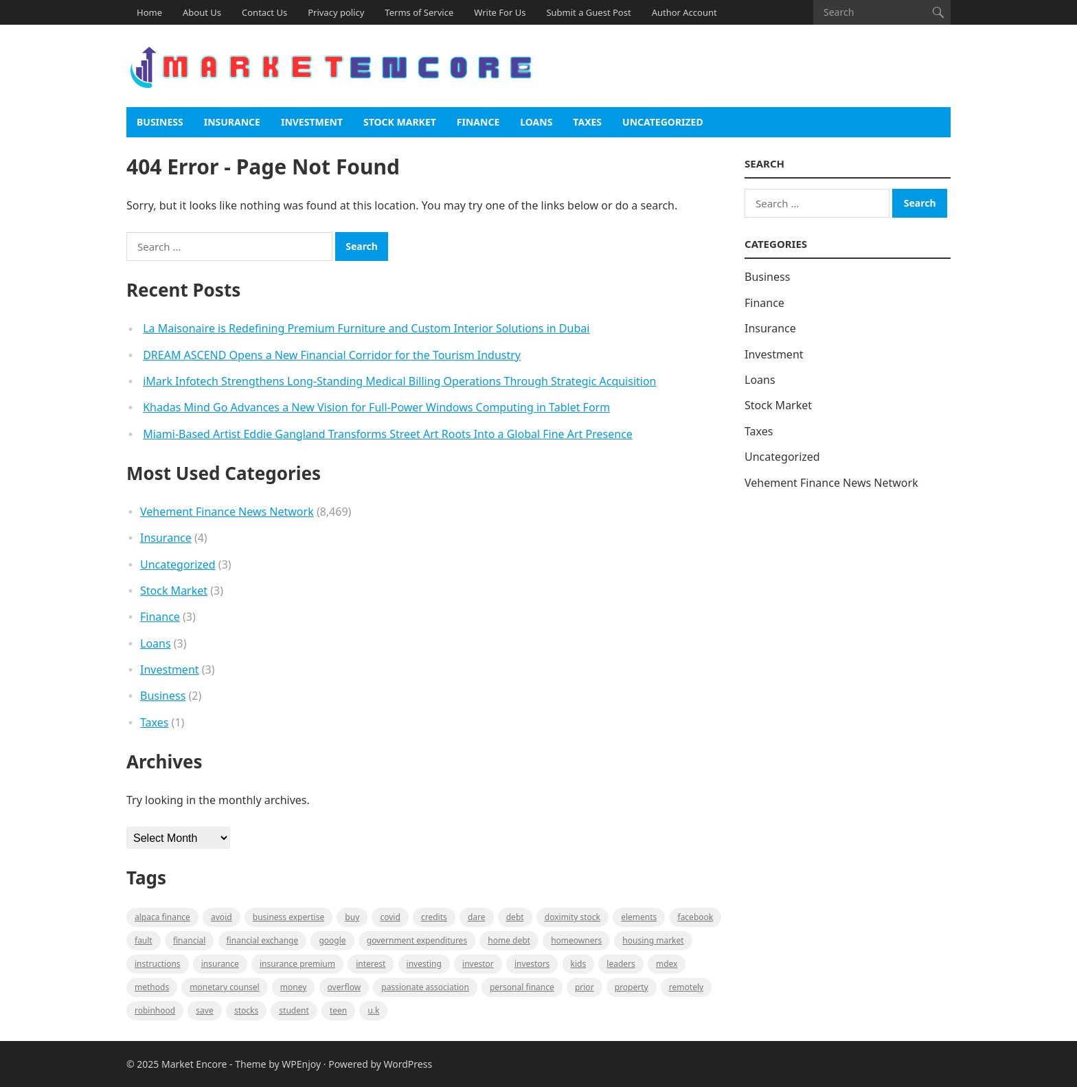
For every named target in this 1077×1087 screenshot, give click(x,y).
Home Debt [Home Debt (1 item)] (509, 940)
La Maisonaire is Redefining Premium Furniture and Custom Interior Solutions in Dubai (366, 328)
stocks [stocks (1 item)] (246, 1010)
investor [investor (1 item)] (478, 964)
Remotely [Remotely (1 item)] (686, 987)
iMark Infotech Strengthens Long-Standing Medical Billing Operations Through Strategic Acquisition (399, 381)
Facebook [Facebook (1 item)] (696, 917)
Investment (312, 121)
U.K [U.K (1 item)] (373, 1010)
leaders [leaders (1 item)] (620, 964)
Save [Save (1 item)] (204, 1010)
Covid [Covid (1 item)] (390, 917)
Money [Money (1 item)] (293, 987)
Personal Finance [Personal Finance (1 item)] (522, 987)
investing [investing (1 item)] (424, 964)
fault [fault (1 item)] (143, 940)
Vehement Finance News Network (227, 511)
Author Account (684, 12)
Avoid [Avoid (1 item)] (221, 917)
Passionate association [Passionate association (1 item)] (425, 987)
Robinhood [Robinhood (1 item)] (155, 1010)
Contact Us (264, 12)
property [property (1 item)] (631, 987)
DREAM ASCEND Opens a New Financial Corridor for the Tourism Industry (332, 355)
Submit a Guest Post (588, 12)
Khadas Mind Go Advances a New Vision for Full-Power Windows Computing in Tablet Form (376, 407)
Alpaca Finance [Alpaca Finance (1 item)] (162, 917)
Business (160, 121)
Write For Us (499, 12)
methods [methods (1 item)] (152, 987)
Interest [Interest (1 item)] (370, 964)
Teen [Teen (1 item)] (338, 1010)
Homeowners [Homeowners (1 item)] (576, 940)
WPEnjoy (301, 1064)
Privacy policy (336, 12)
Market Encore (194, 1064)
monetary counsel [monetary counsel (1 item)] (224, 987)
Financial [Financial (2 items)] (189, 940)
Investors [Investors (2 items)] (531, 964)
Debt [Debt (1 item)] (515, 917)
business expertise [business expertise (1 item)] (288, 917)
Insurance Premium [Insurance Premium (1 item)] (297, 964)
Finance (478, 121)
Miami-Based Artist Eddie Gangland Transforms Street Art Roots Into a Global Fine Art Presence (388, 434)
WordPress (408, 1064)
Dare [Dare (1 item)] (477, 917)
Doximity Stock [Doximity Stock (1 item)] (572, 917)
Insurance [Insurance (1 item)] (220, 964)
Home (149, 12)
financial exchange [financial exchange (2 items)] (263, 940)
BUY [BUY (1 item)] (352, 917)
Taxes (587, 121)
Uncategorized (662, 121)
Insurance (232, 121)
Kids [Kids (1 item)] (579, 964)
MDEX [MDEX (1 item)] (666, 964)
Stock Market (399, 121)
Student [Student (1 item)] (293, 1010)
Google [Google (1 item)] (332, 940)
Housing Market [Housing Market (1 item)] (652, 940)
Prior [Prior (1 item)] (584, 987)
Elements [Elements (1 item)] (639, 917)
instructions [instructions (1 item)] (158, 964)
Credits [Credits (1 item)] (434, 917)
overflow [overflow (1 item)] (344, 987)
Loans (536, 121)
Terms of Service (419, 12)
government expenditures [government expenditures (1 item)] (417, 940)
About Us (202, 12)
